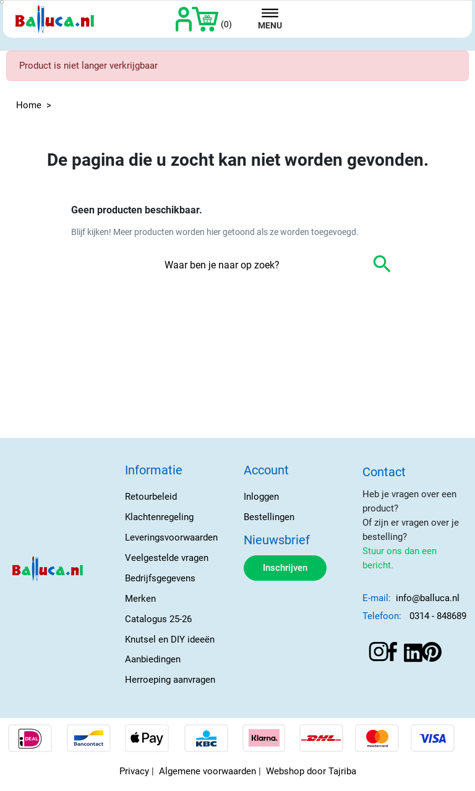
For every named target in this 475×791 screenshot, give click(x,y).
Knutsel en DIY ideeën (170, 639)
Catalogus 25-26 (158, 619)
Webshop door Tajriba (311, 771)
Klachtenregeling (159, 517)
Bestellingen (269, 517)
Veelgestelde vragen (166, 557)
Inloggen (261, 496)
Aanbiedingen (153, 659)
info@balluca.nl (428, 598)
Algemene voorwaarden (207, 771)
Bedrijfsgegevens (160, 578)
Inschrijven (285, 567)
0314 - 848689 (437, 616)
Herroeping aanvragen (170, 679)
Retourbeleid (151, 496)
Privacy (134, 771)
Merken (140, 598)
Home (28, 105)
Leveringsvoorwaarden (171, 537)
